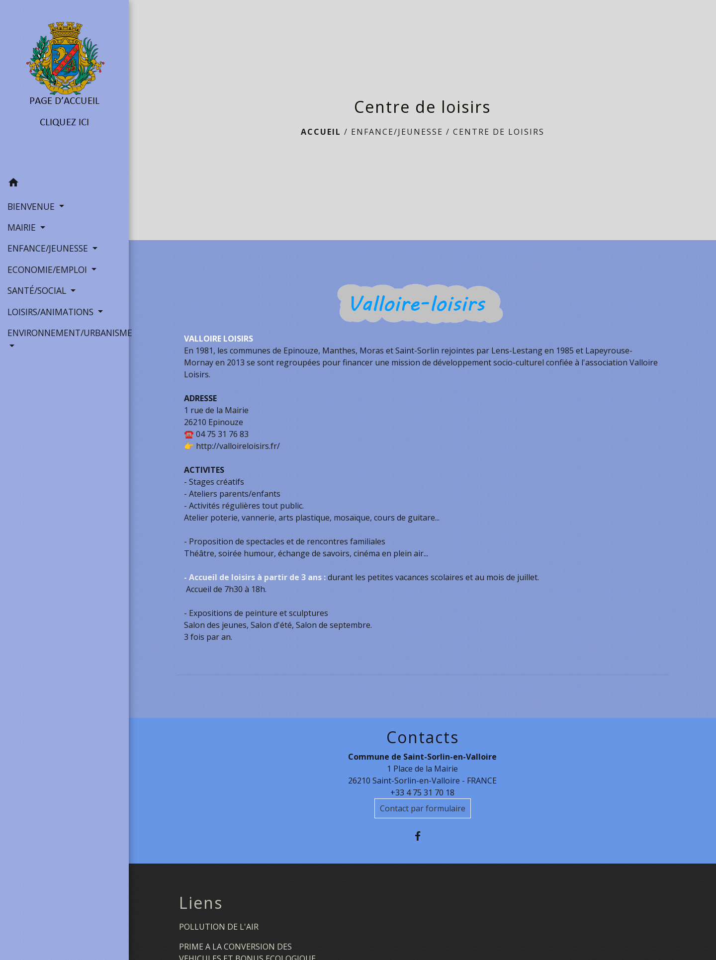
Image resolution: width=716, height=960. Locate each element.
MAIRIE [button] (22, 227)
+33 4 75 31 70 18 (422, 792)
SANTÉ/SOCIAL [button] (38, 290)
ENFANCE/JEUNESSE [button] (48, 248)
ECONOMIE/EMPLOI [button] (48, 269)
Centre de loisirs (498, 131)
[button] (64, 184)
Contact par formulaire (422, 808)
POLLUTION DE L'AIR (219, 926)
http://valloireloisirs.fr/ (238, 445)
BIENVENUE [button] (32, 206)
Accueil (321, 131)
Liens (201, 902)
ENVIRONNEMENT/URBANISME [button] (64, 333)
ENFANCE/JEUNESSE (397, 131)
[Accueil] (64, 86)
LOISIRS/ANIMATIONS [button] (51, 312)
